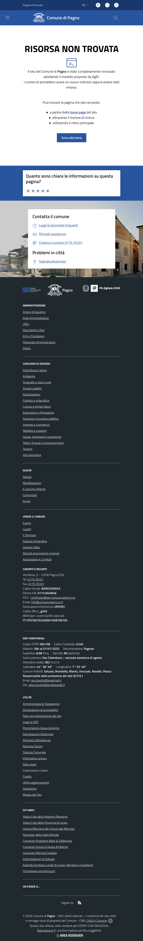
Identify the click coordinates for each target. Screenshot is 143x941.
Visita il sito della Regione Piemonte (45, 816)
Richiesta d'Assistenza (37, 740)
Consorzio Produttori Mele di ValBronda (47, 840)
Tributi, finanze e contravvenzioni (43, 443)
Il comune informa (34, 489)
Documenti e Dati (34, 330)
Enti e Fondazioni (33, 336)
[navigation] (7, 17)
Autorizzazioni (31, 394)
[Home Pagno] (55, 18)
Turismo (27, 449)
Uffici (26, 324)
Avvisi (26, 501)
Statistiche (29, 788)
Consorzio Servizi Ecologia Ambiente (45, 847)
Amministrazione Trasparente (41, 704)
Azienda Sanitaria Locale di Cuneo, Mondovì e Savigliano (58, 865)
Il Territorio (29, 535)
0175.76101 (35, 579)
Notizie (27, 477)
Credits (27, 776)
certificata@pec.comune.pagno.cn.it (53, 597)
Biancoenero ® (46, 930)
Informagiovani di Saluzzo (39, 859)
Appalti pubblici (32, 388)
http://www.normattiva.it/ (39, 871)
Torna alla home (71, 137)
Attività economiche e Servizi (41, 553)
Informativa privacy (35, 758)
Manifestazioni (32, 483)
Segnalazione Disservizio (38, 734)
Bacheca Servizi (33, 746)
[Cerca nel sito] (115, 17)
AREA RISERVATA (69, 935)
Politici (27, 348)
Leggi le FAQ (31, 722)
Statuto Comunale (34, 752)
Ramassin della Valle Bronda (41, 834)
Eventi (27, 523)
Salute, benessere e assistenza (42, 436)
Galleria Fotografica (35, 541)
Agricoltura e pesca (35, 370)
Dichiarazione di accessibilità (40, 710)
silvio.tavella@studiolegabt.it (47, 685)
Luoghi (27, 529)
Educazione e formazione (38, 412)
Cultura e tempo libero (37, 406)
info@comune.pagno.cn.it (47, 602)
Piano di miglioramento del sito (42, 716)
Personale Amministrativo (39, 342)
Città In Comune (97, 920)
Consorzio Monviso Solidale (40, 853)
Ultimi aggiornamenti (36, 782)
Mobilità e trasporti (34, 430)
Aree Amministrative (36, 318)
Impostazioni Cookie (35, 770)
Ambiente (29, 376)
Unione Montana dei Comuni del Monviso (48, 828)
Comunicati (30, 495)
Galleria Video (31, 547)
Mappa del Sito (32, 794)
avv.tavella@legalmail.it (46, 680)
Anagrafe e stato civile (37, 382)
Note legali (29, 764)
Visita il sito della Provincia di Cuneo (45, 822)
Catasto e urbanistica (36, 400)
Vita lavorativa (32, 455)
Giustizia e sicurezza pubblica (41, 418)
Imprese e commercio (36, 424)
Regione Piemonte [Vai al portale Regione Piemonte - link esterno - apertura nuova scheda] (33, 5)
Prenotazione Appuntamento (41, 728)
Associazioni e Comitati (37, 559)
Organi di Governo (34, 312)
